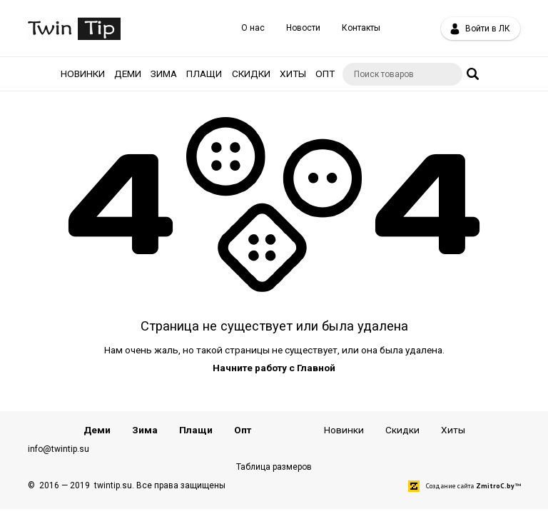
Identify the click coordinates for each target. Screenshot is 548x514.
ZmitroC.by (495, 485)
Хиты (293, 73)
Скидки (251, 73)
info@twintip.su (58, 449)
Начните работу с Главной (274, 367)
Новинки (83, 73)
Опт (325, 73)
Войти (480, 29)
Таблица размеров (274, 467)
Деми (127, 73)
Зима (164, 73)
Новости (303, 28)
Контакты (361, 28)
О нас (253, 28)
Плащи (204, 73)
